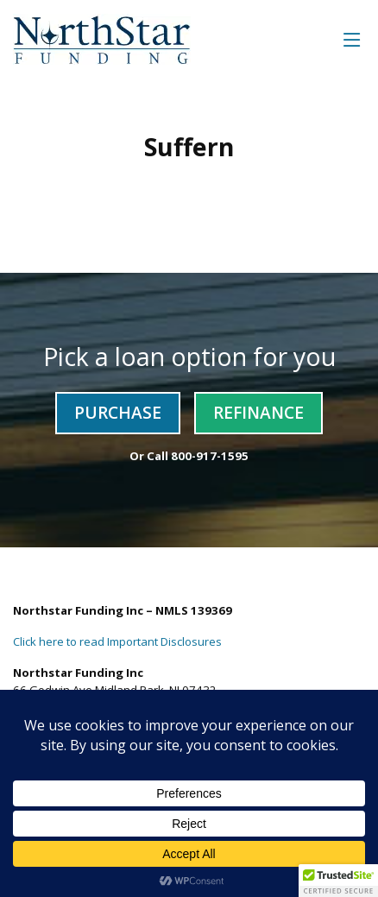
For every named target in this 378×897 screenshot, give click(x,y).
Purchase (117, 412)
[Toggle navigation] (352, 39)
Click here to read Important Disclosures (117, 641)
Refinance (258, 412)
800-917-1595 (210, 456)
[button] (338, 880)
